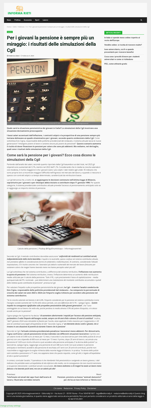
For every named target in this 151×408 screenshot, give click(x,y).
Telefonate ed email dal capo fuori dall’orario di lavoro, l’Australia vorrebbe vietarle (30, 377)
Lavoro (45, 20)
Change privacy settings (10, 405)
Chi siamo (58, 388)
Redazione (68, 388)
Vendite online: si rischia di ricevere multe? (123, 45)
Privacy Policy (80, 388)
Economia (28, 20)
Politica (17, 20)
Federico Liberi (14, 56)
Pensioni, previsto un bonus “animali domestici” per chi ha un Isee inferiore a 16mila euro (78, 377)
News (9, 20)
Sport (37, 20)
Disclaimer (91, 388)
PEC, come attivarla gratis (115, 64)
